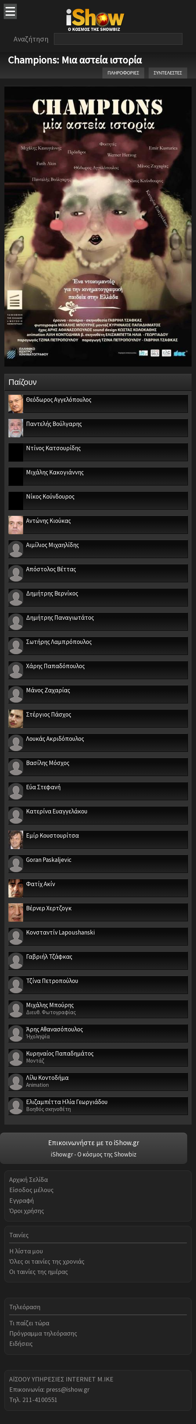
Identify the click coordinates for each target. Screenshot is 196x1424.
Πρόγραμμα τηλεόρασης (43, 1333)
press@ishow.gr (68, 1389)
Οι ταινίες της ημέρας (38, 1271)
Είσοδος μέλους (31, 1190)
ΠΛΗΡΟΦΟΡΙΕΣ (123, 73)
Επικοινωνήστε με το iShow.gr (93, 1142)
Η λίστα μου (26, 1251)
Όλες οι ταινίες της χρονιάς (46, 1261)
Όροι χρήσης (26, 1210)
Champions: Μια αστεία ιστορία (75, 59)
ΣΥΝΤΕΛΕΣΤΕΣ (168, 73)
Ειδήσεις (21, 1343)
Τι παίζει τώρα (29, 1323)
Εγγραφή (21, 1200)
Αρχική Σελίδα (28, 1179)
